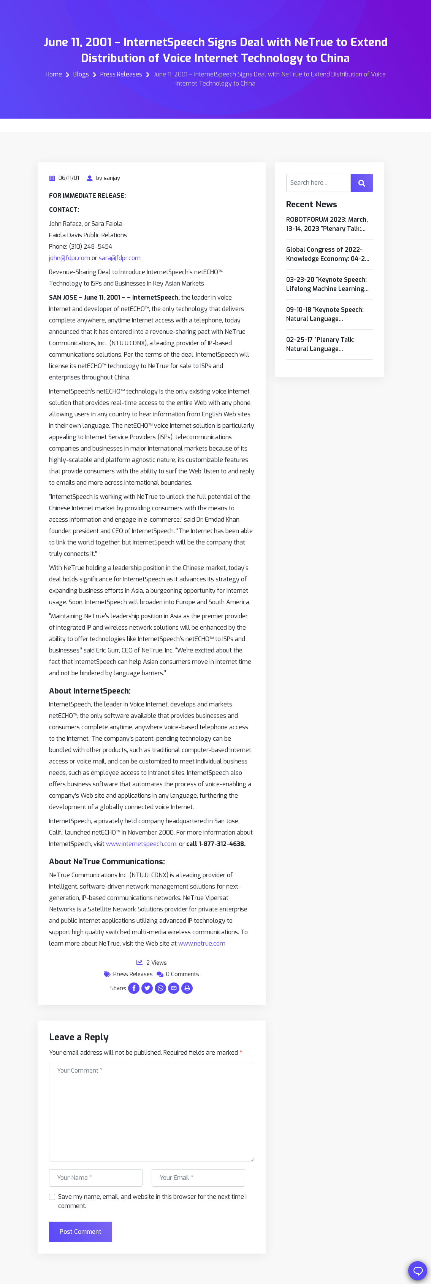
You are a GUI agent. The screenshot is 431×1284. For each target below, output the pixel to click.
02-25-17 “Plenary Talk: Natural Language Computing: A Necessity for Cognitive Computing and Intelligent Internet (327, 345)
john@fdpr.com (69, 258)
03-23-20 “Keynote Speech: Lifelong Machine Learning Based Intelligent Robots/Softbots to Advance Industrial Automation (329, 285)
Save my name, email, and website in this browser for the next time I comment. (152, 1201)
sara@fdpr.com (120, 258)
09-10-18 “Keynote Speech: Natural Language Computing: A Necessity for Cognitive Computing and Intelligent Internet (327, 315)
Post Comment (80, 1232)
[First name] (96, 1178)
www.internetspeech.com (141, 844)
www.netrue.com (201, 944)
